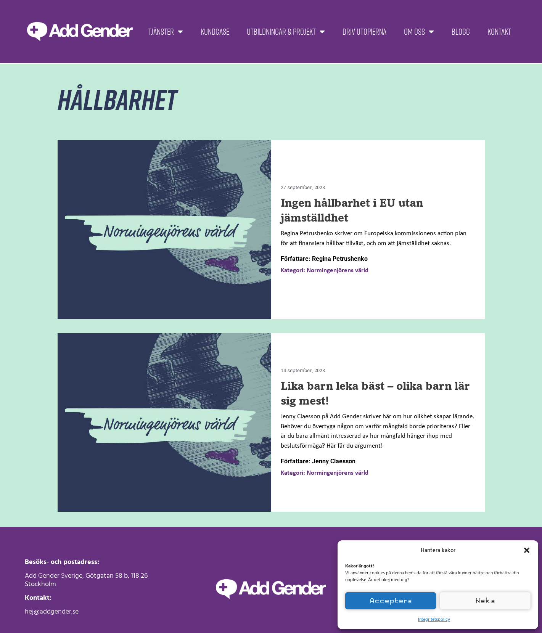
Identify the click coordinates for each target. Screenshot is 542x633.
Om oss (419, 31)
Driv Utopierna (364, 31)
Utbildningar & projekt (286, 31)
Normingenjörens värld (337, 270)
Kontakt (499, 31)
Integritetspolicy (434, 618)
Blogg (461, 31)
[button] (527, 550)
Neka (485, 601)
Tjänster (165, 31)
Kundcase (215, 31)
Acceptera (391, 601)
